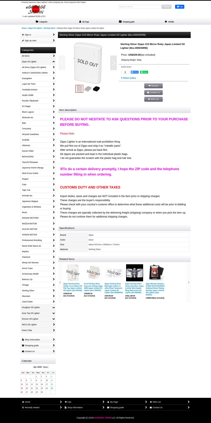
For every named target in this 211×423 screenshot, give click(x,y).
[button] (62, 62)
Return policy (128, 78)
